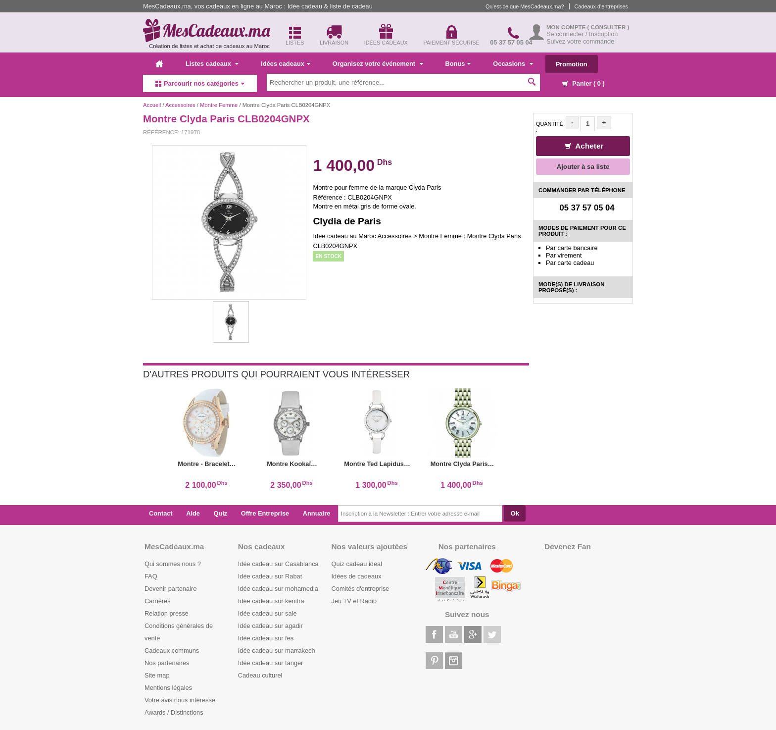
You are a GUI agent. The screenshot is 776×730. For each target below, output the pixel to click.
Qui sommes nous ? (173, 564)
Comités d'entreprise (360, 588)
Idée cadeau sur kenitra (271, 601)
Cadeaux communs (172, 650)
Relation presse (167, 613)
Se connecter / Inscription (582, 34)
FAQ (151, 576)
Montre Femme (219, 105)
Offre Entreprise (265, 513)
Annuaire (316, 513)
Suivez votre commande (580, 41)
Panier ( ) (583, 83)
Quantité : (549, 127)
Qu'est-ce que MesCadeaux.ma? (524, 6)
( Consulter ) (608, 27)
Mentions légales (168, 687)
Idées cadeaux (285, 63)
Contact (161, 513)
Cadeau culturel (260, 675)
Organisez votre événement (378, 63)
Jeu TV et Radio (354, 601)
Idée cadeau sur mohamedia (278, 588)
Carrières (158, 601)
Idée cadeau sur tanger (270, 663)
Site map (157, 675)
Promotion (571, 64)
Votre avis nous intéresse (180, 700)
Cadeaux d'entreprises (601, 6)
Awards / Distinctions (174, 712)
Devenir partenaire (170, 588)
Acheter (584, 146)
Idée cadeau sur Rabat (270, 576)
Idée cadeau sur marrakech (276, 650)
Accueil (152, 105)
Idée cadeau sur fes (265, 638)
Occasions (513, 63)
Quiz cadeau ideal (357, 564)
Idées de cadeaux (357, 576)
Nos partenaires (167, 663)
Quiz (221, 513)
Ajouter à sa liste (583, 166)
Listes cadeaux (212, 63)
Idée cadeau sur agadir (270, 625)
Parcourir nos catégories (199, 83)
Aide (193, 513)
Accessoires (180, 105)
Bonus (458, 63)
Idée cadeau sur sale (267, 613)
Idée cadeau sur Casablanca (278, 564)
